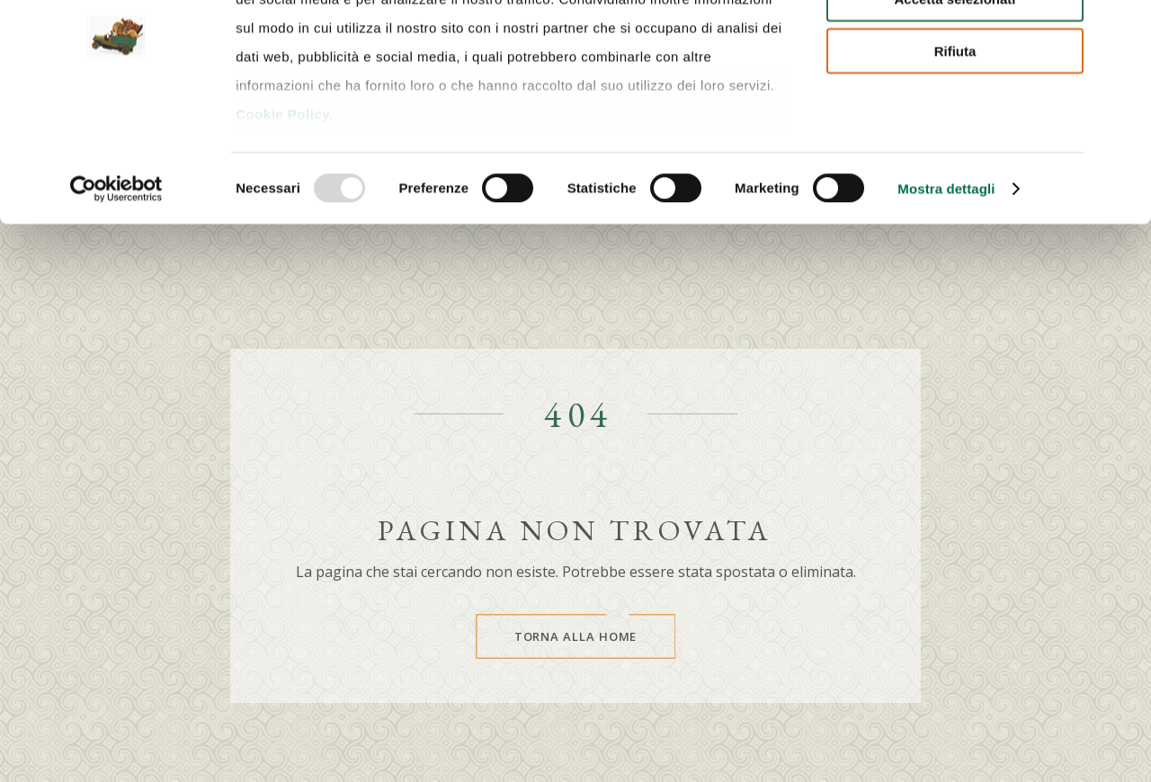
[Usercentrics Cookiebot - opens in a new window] (116, 287)
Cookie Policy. (284, 212)
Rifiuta (955, 149)
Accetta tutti (955, 44)
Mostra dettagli (946, 287)
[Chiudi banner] (1123, 28)
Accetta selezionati (954, 97)
